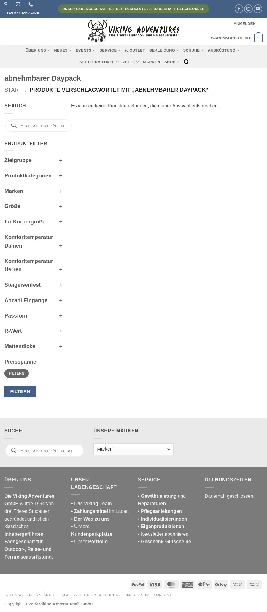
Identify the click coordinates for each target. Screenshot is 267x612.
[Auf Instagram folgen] (248, 8)
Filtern (16, 373)
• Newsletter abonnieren (163, 534)
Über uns (38, 50)
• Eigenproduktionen (161, 526)
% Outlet (135, 50)
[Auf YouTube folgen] (258, 8)
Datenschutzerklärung (31, 595)
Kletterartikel (99, 62)
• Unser (89, 541)
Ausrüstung (223, 50)
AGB (65, 595)
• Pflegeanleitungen (160, 511)
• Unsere (80, 526)
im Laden (100, 511)
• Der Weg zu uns (90, 518)
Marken (151, 62)
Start (13, 90)
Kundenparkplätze (91, 534)
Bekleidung (164, 50)
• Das (91, 503)
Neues (62, 50)
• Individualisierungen (162, 518)
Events (85, 50)
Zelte (131, 62)
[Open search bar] (187, 62)
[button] (244, 24)
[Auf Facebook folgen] (239, 8)
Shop (171, 62)
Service (110, 50)
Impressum (138, 595)
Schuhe (193, 50)
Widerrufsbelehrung (98, 595)
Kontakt (162, 595)
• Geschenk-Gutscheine (164, 541)
